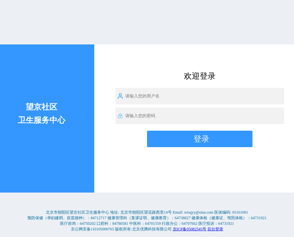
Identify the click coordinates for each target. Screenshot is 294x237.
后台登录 (215, 228)
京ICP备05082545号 (190, 228)
